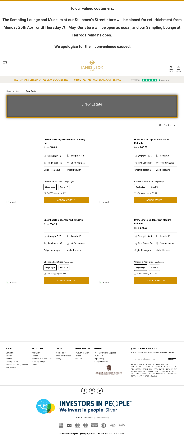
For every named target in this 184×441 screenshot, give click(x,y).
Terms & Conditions (63, 356)
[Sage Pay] (94, 427)
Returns (9, 359)
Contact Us (10, 353)
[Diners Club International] (103, 427)
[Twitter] (100, 391)
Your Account (11, 368)
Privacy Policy (103, 417)
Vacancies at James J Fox (41, 359)
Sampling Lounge (38, 362)
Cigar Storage (99, 359)
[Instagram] (92, 391)
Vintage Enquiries (101, 362)
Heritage (35, 356)
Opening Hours (12, 362)
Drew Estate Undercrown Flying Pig (63, 220)
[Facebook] (84, 391)
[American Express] (61, 427)
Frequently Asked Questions (17, 365)
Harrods (78, 356)
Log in (171, 71)
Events (34, 365)
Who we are (36, 353)
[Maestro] (85, 427)
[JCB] (69, 427)
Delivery (9, 356)
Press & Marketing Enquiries (105, 353)
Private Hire (98, 356)
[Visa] (121, 425)
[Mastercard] (77, 427)
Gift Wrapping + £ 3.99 (55, 193)
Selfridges (78, 359)
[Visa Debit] (112, 426)
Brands (19, 91)
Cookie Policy (60, 353)
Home (9, 91)
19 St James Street (82, 353)
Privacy (58, 359)
